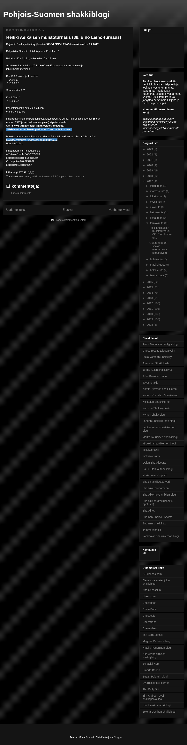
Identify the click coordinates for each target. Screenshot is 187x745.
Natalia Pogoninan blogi (157, 647)
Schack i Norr (151, 663)
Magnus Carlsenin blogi (157, 641)
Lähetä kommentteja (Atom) (71, 219)
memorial (79, 176)
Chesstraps (149, 621)
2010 (150, 314)
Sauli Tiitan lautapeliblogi (158, 469)
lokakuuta (156, 196)
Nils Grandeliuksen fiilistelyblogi (154, 655)
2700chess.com (152, 574)
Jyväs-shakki (150, 382)
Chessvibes (150, 628)
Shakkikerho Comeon (156, 488)
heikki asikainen (40, 176)
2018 (150, 175)
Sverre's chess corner (156, 682)
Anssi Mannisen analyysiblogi (160, 344)
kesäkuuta (156, 217)
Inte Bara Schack (153, 634)
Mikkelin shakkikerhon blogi (159, 443)
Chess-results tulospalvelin (159, 350)
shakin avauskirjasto (155, 475)
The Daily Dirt (151, 689)
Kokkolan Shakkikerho (156, 401)
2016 (150, 282)
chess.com (149, 596)
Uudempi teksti (16, 209)
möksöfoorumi (151, 456)
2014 (150, 292)
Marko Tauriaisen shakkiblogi (160, 437)
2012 (150, 303)
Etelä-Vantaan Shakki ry (157, 356)
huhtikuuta (156, 259)
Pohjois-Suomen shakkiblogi (56, 14)
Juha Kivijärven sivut (155, 376)
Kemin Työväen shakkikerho (160, 388)
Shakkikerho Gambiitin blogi (159, 494)
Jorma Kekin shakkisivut (157, 369)
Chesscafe (149, 615)
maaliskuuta (157, 264)
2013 (150, 298)
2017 (150, 181)
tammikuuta (157, 275)
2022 (150, 154)
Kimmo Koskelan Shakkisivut (160, 395)
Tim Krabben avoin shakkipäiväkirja (154, 697)
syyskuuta (156, 201)
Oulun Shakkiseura (154, 462)
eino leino (24, 176)
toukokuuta (157, 223)
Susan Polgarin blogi (155, 676)
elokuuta (155, 207)
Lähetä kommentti (21, 193)
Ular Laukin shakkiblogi (157, 705)
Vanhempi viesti (119, 209)
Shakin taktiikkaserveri (156, 481)
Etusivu (68, 209)
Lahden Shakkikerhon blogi (159, 420)
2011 (150, 308)
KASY (54, 176)
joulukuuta (156, 185)
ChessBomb (150, 609)
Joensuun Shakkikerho (156, 363)
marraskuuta (158, 191)
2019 (150, 170)
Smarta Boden (151, 670)
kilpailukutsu (66, 176)
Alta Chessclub (152, 590)
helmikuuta (157, 270)
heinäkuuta (157, 212)
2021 (150, 159)
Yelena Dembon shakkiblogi (159, 711)
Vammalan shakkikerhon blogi (161, 536)
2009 (150, 319)
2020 (150, 165)
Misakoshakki (151, 449)
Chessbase (149, 602)
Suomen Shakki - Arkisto (157, 517)
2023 (150, 149)
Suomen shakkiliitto (154, 523)
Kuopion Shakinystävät (156, 408)
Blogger (118, 737)
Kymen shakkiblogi (154, 414)
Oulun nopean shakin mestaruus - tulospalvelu (158, 247)
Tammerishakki (152, 529)
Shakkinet (148, 510)
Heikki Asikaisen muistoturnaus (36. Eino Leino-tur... (160, 232)
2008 (150, 324)
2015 (150, 287)
